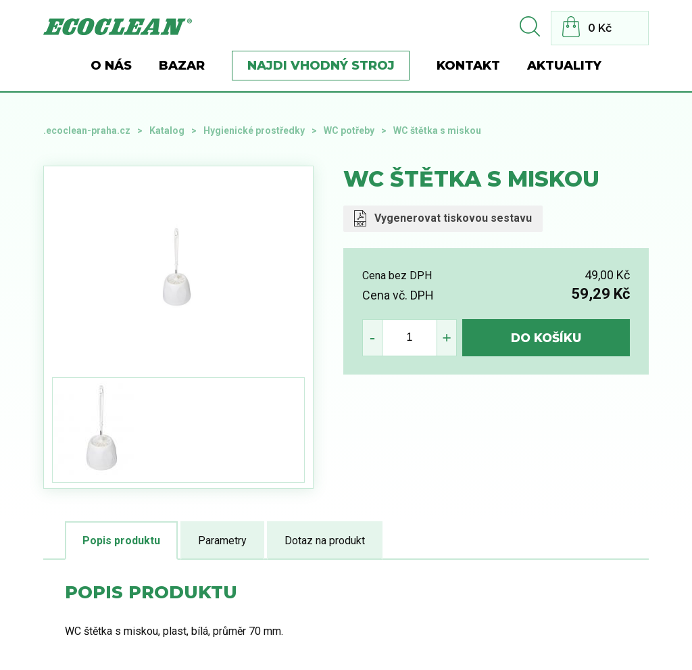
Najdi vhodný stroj (321, 65)
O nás (111, 65)
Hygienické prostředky (254, 130)
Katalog (166, 130)
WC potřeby (349, 130)
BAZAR (182, 65)
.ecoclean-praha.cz (86, 130)
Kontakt (468, 65)
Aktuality (564, 65)
